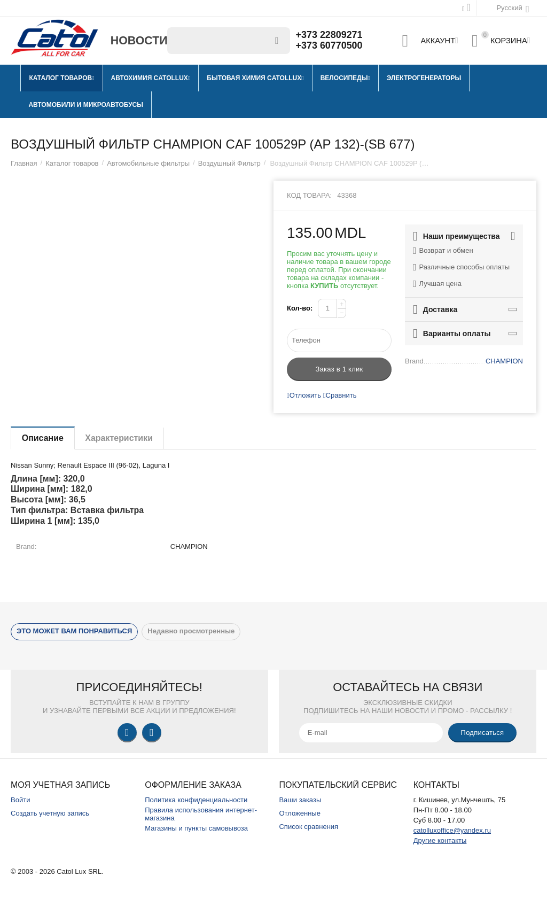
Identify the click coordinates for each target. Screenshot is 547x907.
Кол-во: (299, 308)
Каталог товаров (71, 163)
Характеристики (119, 438)
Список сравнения (308, 827)
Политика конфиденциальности (196, 800)
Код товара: (309, 195)
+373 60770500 (329, 46)
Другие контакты (440, 840)
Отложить (304, 395)
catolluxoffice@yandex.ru (452, 830)
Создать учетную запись (50, 813)
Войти (20, 800)
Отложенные (300, 813)
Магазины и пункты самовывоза (196, 828)
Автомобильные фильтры (148, 163)
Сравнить (340, 395)
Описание (43, 438)
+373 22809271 (329, 35)
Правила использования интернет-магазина (201, 814)
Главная (24, 163)
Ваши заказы (300, 800)
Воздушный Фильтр (229, 163)
